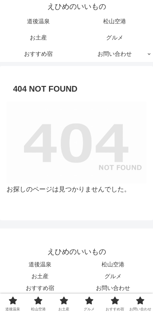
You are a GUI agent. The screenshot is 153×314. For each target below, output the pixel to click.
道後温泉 (40, 264)
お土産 (40, 276)
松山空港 (113, 264)
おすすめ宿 (40, 288)
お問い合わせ (113, 288)
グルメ (113, 276)
